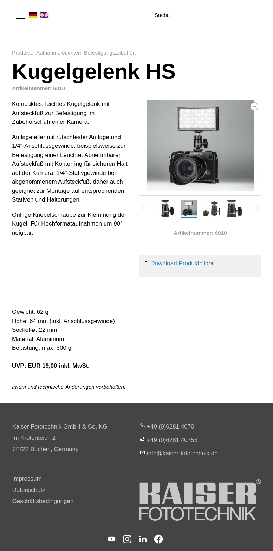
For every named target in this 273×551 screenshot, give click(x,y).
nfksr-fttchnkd (182, 453)
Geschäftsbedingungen (43, 501)
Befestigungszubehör (109, 53)
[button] (20, 15)
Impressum (27, 478)
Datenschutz (29, 490)
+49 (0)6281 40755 (172, 440)
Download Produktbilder (182, 263)
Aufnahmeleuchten (58, 53)
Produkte (22, 53)
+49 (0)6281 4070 (170, 426)
